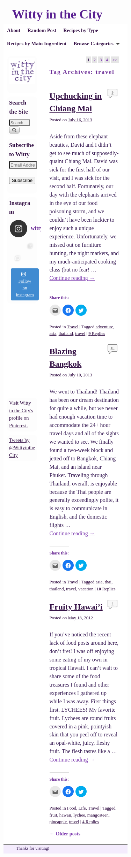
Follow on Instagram (25, 284)
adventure (104, 326)
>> (114, 59)
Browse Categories (94, 45)
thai (108, 582)
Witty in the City (57, 14)
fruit (53, 815)
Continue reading (72, 278)
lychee (79, 815)
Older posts (65, 833)
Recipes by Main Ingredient (36, 43)
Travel (73, 326)
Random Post (41, 30)
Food (71, 808)
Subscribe (22, 180)
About (13, 30)
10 (113, 348)
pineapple (58, 821)
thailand (66, 333)
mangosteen (98, 815)
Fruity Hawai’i (76, 606)
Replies (96, 333)
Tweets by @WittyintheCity (22, 447)
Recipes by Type (80, 30)
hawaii (65, 815)
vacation (85, 589)
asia (53, 333)
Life (82, 808)
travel (80, 333)
